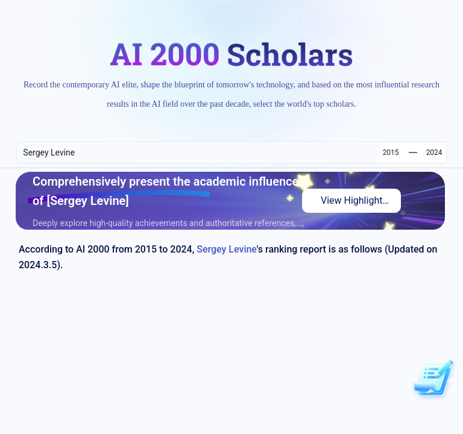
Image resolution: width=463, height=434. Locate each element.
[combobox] (198, 152)
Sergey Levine (227, 249)
